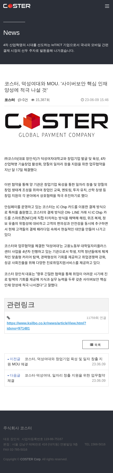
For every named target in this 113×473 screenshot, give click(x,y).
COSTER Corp (30, 459)
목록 (95, 345)
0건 (23, 100)
